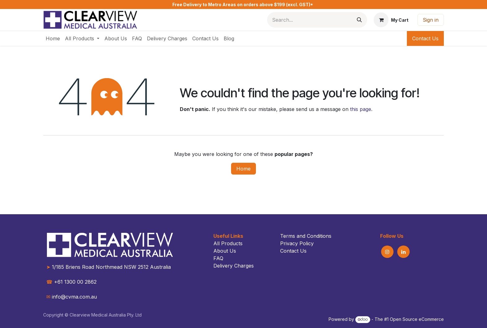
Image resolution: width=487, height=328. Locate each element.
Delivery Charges (233, 266)
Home (243, 169)
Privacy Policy (297, 243)
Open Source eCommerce (417, 319)
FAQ (218, 258)
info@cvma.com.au (74, 297)
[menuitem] (52, 38)
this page (360, 109)
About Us (224, 251)
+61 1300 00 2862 (71, 282)
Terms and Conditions (305, 236)
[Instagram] (387, 252)
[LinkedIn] (403, 252)
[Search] (359, 20)
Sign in (431, 20)
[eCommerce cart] (391, 19)
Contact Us (425, 38)
